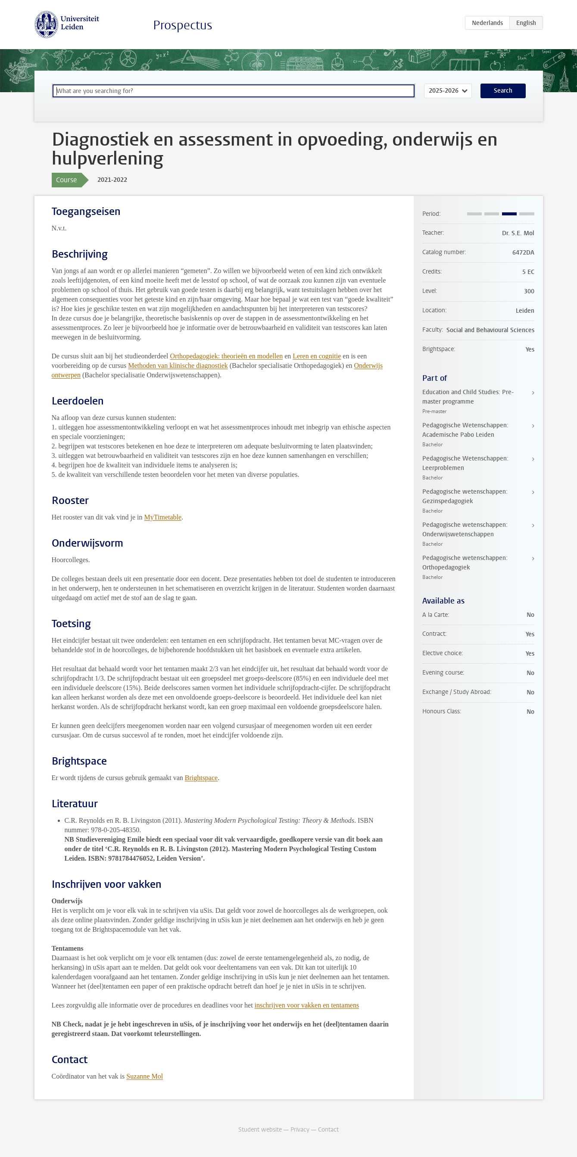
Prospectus (182, 25)
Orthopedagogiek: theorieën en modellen (226, 356)
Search (503, 91)
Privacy (299, 1130)
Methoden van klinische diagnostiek (178, 365)
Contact (328, 1130)
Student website (260, 1130)
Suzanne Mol (144, 1076)
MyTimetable (163, 517)
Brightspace (201, 777)
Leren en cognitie (317, 356)
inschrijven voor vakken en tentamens (307, 1005)
